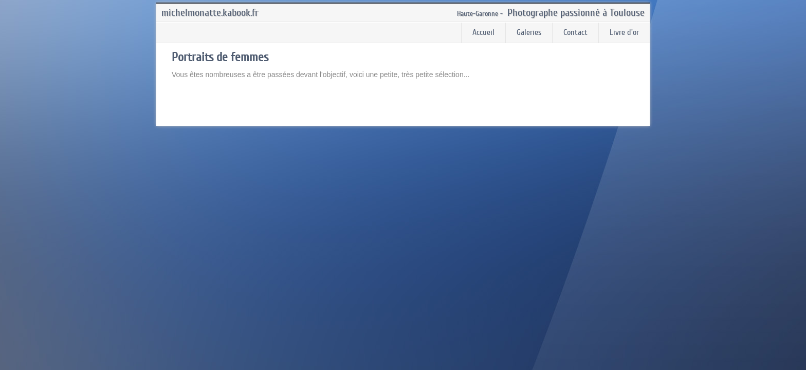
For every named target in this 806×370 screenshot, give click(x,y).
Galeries (529, 32)
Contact (575, 32)
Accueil (483, 32)
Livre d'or (624, 32)
